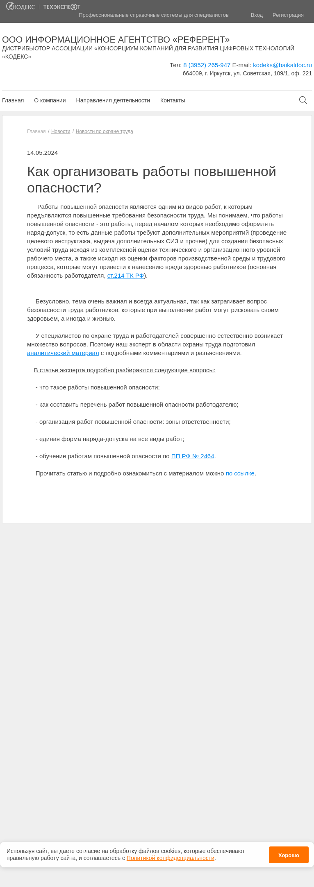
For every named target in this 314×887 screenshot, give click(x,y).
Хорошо (288, 852)
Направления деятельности (113, 100)
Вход (257, 15)
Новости (60, 131)
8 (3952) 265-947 (206, 64)
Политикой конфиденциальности (170, 855)
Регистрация (288, 15)
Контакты (172, 100)
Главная (13, 100)
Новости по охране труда (104, 131)
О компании (50, 100)
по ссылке (240, 473)
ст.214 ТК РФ (125, 275)
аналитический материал (63, 352)
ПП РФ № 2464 (192, 456)
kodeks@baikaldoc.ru (282, 64)
